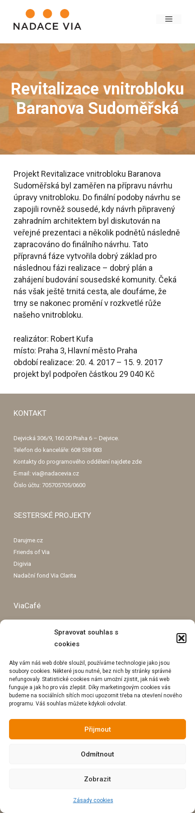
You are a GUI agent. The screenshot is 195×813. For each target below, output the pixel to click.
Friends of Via (32, 552)
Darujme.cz (28, 540)
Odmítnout (97, 754)
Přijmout (97, 729)
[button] (181, 638)
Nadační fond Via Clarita (45, 575)
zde (137, 461)
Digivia (22, 563)
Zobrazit (97, 779)
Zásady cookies (93, 800)
